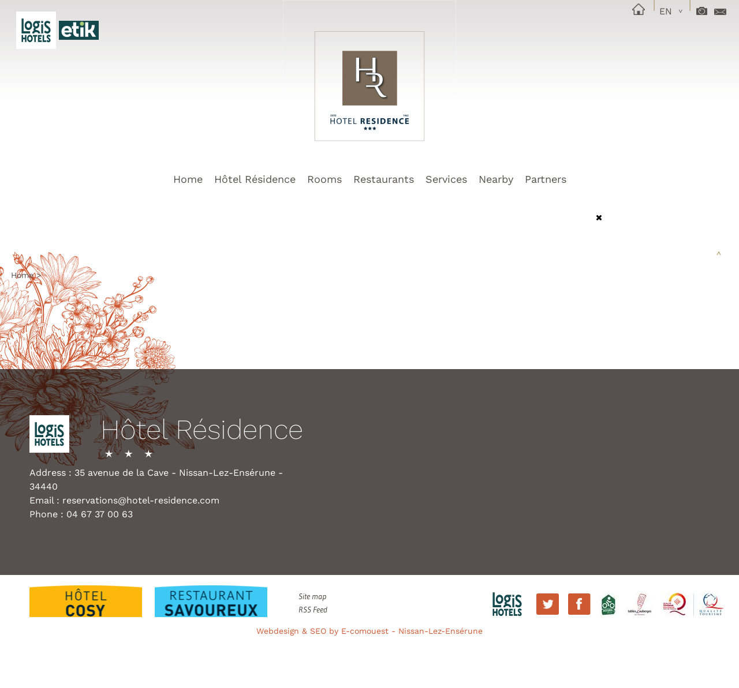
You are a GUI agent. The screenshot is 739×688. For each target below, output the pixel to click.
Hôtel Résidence (255, 179)
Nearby (496, 179)
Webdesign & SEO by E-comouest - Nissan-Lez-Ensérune (369, 631)
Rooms (324, 179)
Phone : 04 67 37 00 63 (81, 514)
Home (188, 179)
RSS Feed (312, 609)
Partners (545, 179)
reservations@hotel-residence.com (140, 500)
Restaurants (383, 179)
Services (446, 179)
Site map (312, 596)
